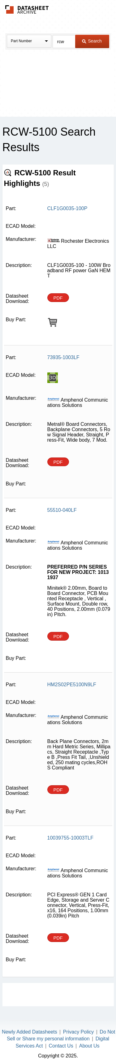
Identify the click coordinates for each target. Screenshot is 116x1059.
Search (92, 40)
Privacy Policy (78, 1031)
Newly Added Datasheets (29, 1031)
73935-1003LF (63, 357)
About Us (89, 1045)
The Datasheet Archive (27, 9)
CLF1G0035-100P (67, 208)
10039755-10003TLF (70, 837)
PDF (58, 297)
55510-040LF (62, 510)
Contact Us (61, 1045)
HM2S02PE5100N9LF (71, 684)
